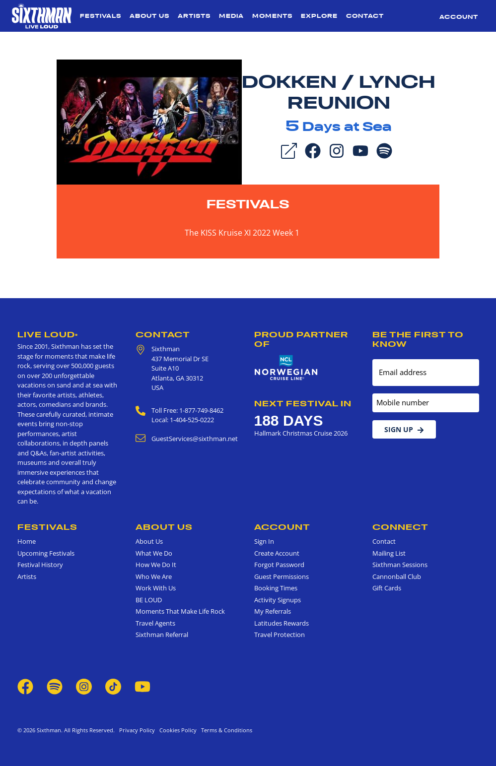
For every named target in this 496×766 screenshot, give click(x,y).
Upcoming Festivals (45, 553)
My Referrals (272, 611)
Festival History (40, 564)
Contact (365, 15)
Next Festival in (303, 403)
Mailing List (389, 553)
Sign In (264, 541)
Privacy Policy (137, 730)
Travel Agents (155, 623)
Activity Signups (277, 599)
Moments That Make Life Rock (180, 611)
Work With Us (156, 587)
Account (458, 16)
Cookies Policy (176, 730)
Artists (194, 15)
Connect (400, 527)
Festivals (100, 15)
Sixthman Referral (162, 634)
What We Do (154, 553)
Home (26, 541)
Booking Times (275, 587)
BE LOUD (149, 599)
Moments (272, 15)
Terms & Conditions (225, 730)
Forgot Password (279, 564)
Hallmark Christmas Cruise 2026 (301, 433)
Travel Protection (279, 634)
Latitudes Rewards (281, 623)
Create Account (276, 553)
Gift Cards (386, 587)
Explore (319, 15)
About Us (149, 15)
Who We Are (154, 576)
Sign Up (404, 429)
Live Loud (47, 334)
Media (231, 15)
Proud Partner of (301, 339)
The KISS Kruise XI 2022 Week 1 (242, 232)
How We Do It (156, 564)
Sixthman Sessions (399, 564)
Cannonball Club (396, 576)
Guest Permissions (281, 576)
